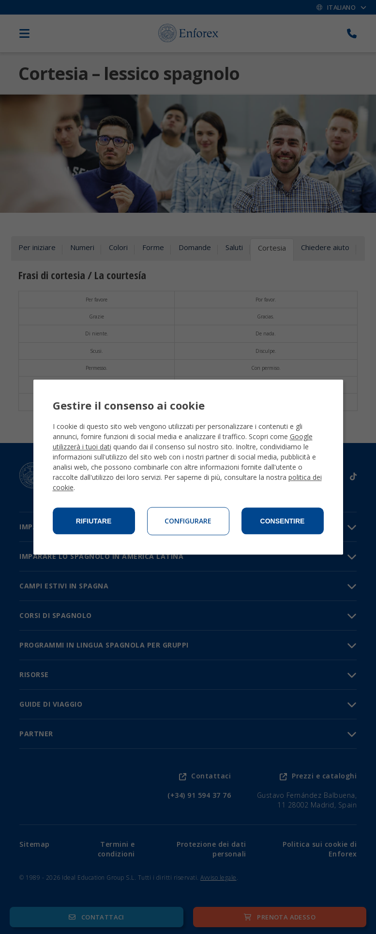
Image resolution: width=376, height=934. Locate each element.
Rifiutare (94, 521)
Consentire (282, 521)
